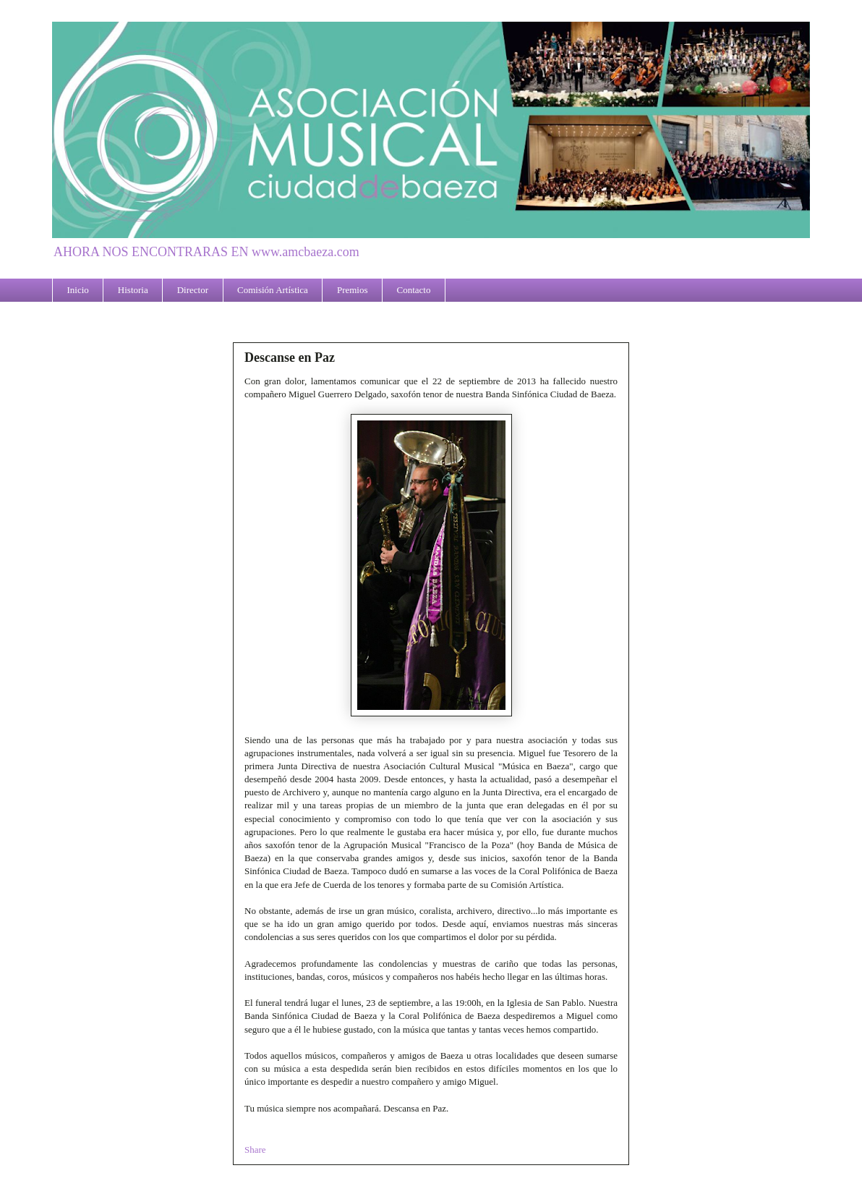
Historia (133, 289)
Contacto (414, 289)
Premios (352, 289)
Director (192, 289)
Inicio (78, 289)
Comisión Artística (272, 289)
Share (255, 1149)
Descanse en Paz (289, 357)
